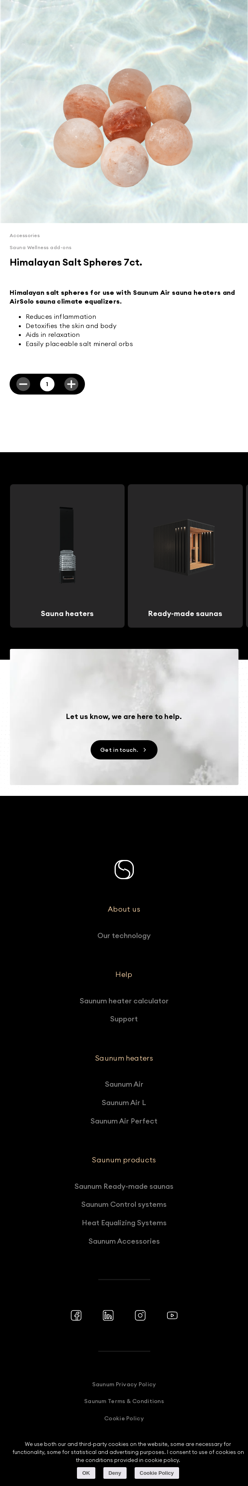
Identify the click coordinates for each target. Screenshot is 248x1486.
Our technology (124, 935)
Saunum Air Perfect (124, 1121)
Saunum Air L (124, 1102)
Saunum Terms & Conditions (124, 1401)
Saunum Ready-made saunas (124, 1186)
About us (124, 909)
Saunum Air (124, 1084)
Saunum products (124, 1160)
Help (123, 974)
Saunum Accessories (124, 1241)
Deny (115, 1473)
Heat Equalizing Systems (124, 1222)
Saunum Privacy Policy (124, 1384)
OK (86, 1473)
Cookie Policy (124, 1418)
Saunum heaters (124, 1058)
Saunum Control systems (124, 1204)
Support (124, 1018)
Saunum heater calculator (124, 1000)
